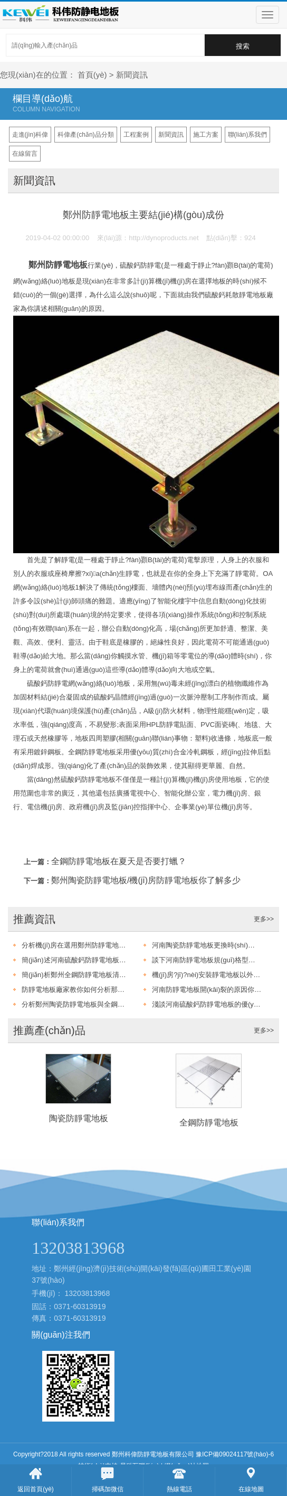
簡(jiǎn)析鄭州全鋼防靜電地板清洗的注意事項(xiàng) (76, 975)
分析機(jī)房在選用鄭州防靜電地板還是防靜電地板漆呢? (76, 945)
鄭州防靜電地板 (58, 264)
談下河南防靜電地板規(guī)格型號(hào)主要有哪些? (207, 960)
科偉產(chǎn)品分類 (85, 134)
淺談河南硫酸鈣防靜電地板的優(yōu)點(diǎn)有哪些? (207, 1004)
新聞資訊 (132, 74)
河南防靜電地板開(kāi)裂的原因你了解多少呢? (207, 989)
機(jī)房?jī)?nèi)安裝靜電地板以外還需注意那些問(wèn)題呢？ (207, 975)
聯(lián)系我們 (247, 134)
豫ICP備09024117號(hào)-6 (235, 1454)
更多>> (264, 919)
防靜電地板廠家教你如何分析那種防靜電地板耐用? (76, 989)
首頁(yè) (92, 74)
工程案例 (136, 134)
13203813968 (87, 1293)
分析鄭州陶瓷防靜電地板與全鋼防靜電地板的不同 (76, 1004)
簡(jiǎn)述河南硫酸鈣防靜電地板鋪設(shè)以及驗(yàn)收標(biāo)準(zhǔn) (76, 960)
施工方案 (205, 134)
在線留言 (24, 153)
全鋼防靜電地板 (208, 1122)
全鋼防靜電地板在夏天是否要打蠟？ (118, 861)
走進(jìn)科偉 (30, 134)
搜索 (243, 46)
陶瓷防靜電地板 (78, 1118)
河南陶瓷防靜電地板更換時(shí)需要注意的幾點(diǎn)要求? (207, 945)
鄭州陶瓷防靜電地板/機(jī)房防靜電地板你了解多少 (146, 880)
